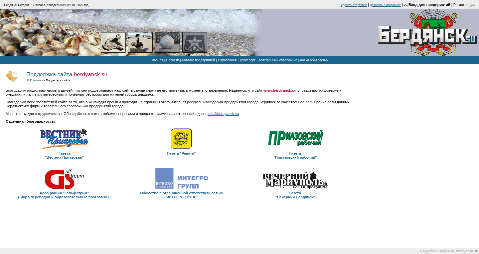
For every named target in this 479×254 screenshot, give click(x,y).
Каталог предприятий (198, 60)
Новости (172, 60)
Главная (156, 60)
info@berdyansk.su (223, 114)
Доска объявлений (314, 60)
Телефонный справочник (277, 60)
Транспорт (247, 60)
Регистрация (464, 5)
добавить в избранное (385, 5)
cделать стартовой (354, 5)
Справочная (227, 60)
